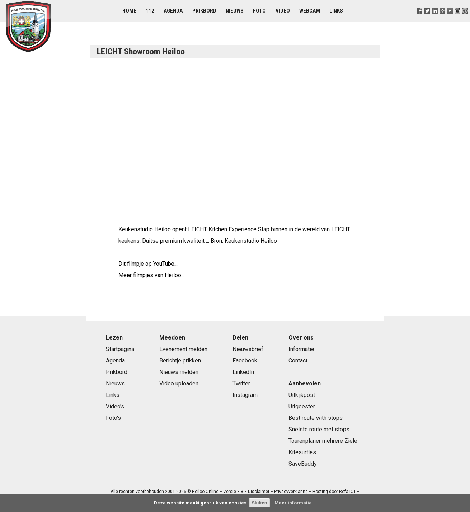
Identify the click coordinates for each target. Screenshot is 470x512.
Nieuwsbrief (247, 349)
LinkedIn (243, 372)
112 (150, 11)
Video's (115, 406)
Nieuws (235, 11)
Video (283, 11)
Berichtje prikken (180, 360)
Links (336, 11)
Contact (297, 360)
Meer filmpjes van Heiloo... (151, 275)
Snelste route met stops (318, 429)
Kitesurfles (302, 452)
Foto (259, 11)
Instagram (245, 395)
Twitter (241, 383)
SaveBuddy (302, 463)
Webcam (309, 11)
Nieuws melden (178, 372)
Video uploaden (178, 383)
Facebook (244, 360)
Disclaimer (258, 491)
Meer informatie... (295, 503)
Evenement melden (183, 349)
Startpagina (120, 349)
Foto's (113, 417)
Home (129, 11)
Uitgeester (301, 406)
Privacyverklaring (291, 491)
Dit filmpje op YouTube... (148, 263)
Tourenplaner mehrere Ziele (322, 440)
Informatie (301, 349)
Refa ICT (347, 491)
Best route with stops (315, 417)
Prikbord (204, 11)
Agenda (173, 11)
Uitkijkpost (301, 395)
